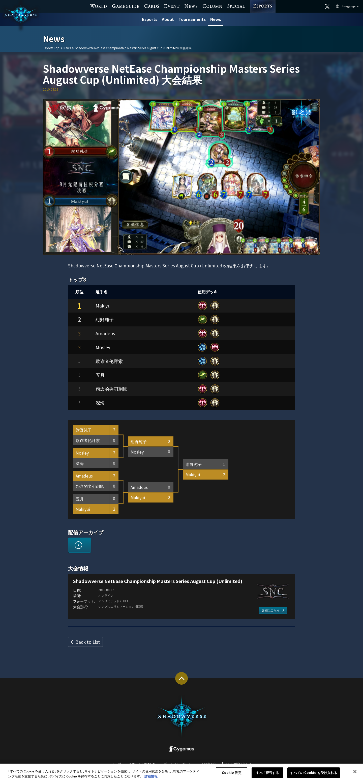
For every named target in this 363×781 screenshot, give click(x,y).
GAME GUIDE (125, 5)
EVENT (171, 5)
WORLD (99, 5)
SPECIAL (236, 5)
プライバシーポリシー (179, 764)
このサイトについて (142, 764)
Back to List (87, 641)
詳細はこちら (271, 610)
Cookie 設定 (210, 764)
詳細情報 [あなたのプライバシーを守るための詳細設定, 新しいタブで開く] (151, 778)
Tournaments (192, 19)
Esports (149, 19)
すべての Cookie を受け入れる (313, 775)
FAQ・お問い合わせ (238, 764)
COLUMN (212, 5)
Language (341, 6)
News (215, 19)
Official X (327, 5)
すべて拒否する (267, 775)
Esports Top (51, 47)
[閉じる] (354, 774)
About (168, 19)
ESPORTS (262, 1)
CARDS (151, 5)
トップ (116, 764)
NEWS (191, 5)
